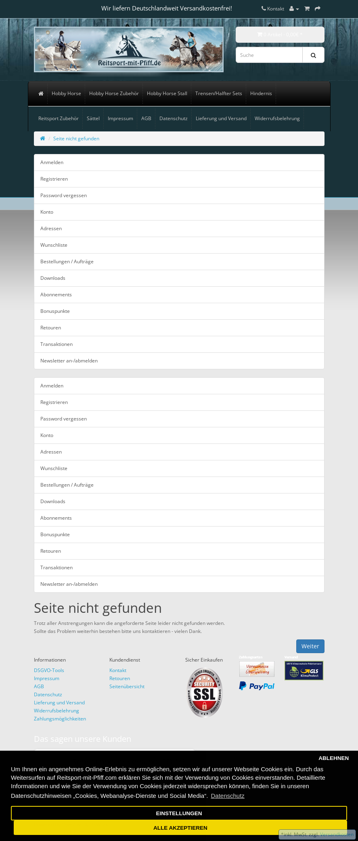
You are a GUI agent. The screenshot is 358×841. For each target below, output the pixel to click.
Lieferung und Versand (221, 118)
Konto (46, 211)
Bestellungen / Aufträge (67, 261)
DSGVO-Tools (49, 670)
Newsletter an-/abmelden (69, 360)
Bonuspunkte (55, 311)
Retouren (50, 327)
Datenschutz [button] (227, 795)
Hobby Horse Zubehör (114, 93)
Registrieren (54, 178)
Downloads (52, 278)
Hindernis (261, 93)
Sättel (93, 118)
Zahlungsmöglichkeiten (60, 718)
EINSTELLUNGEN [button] (179, 813)
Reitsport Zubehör (58, 118)
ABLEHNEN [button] (333, 758)
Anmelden (51, 162)
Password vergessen (63, 195)
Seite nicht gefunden (76, 138)
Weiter (310, 646)
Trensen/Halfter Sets (218, 93)
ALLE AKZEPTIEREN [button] (180, 828)
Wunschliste (53, 244)
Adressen (51, 228)
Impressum (120, 118)
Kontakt (117, 670)
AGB (146, 118)
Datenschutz (173, 118)
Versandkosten (336, 834)
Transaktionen (56, 344)
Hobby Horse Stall (167, 93)
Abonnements (56, 294)
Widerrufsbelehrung (277, 118)
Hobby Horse (66, 93)
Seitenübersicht (126, 686)
